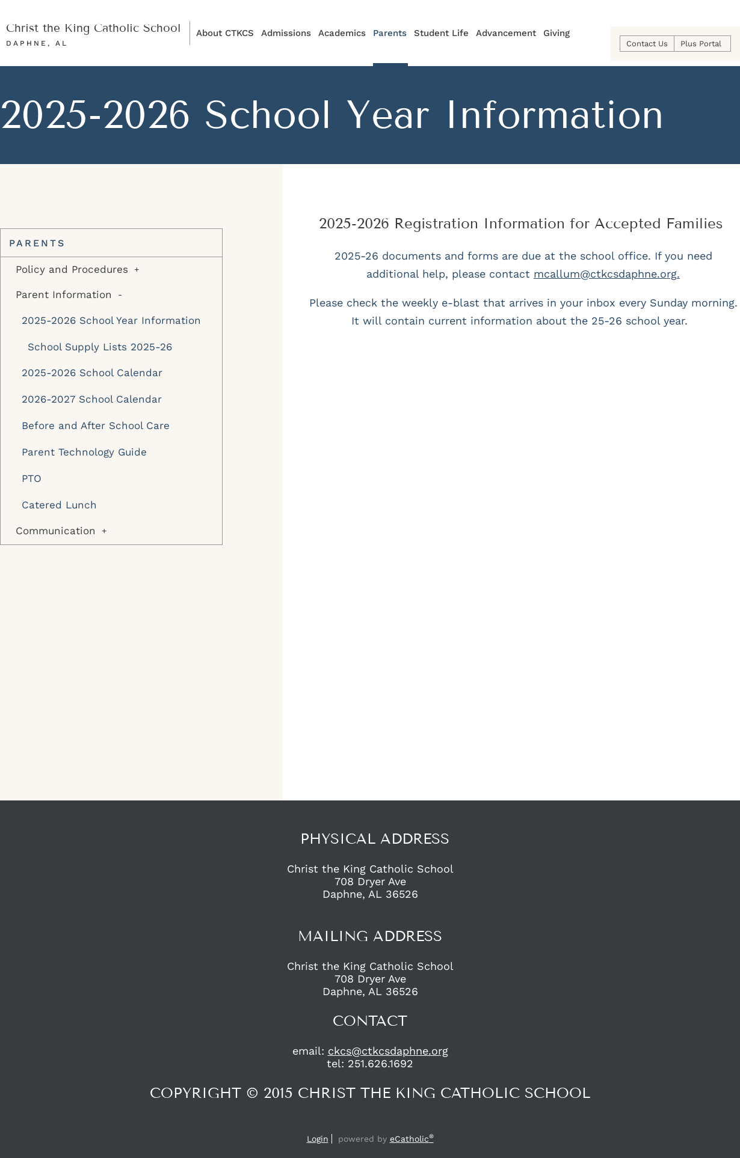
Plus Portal (700, 43)
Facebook (358, 1122)
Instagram (380, 1122)
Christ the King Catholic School (93, 28)
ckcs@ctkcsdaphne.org (388, 1050)
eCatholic (412, 1139)
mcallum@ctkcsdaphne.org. (607, 273)
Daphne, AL (37, 43)
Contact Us (647, 43)
